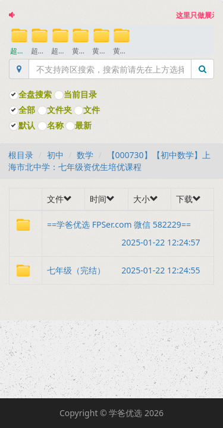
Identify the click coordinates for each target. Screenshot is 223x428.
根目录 (20, 154)
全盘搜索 (30, 94)
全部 (22, 109)
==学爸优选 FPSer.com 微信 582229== (128, 226)
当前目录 (75, 94)
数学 (85, 154)
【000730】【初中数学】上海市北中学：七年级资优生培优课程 (109, 160)
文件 (87, 109)
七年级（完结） (128, 270)
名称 (50, 125)
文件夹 (54, 109)
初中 (55, 154)
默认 (22, 125)
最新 (78, 125)
